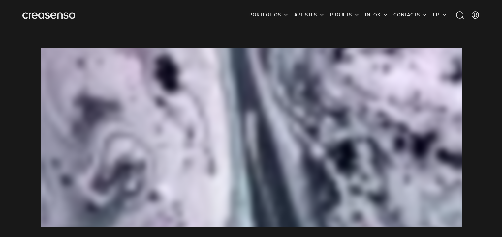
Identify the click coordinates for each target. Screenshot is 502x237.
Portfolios (265, 14)
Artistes (305, 14)
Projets (341, 14)
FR (436, 14)
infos (372, 14)
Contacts (406, 14)
